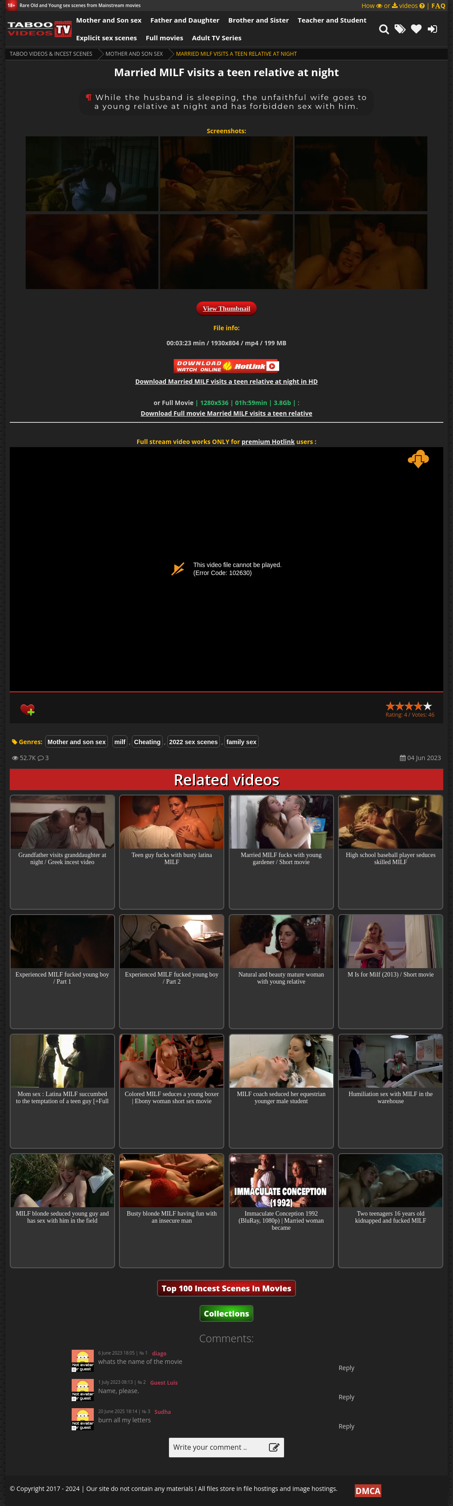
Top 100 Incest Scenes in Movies (226, 1288)
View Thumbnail (226, 308)
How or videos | (403, 5)
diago (159, 1353)
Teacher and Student (332, 19)
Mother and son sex (134, 54)
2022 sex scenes (193, 741)
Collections (227, 1313)
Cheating (147, 741)
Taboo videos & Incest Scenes (51, 54)
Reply (346, 1367)
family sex (241, 741)
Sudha (162, 1412)
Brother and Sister (258, 19)
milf (120, 741)
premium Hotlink (268, 441)
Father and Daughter (184, 19)
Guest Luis (163, 1382)
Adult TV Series (217, 37)
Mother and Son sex (109, 19)
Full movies (165, 37)
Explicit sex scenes (106, 37)
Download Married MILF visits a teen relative (226, 413)
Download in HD (226, 381)
